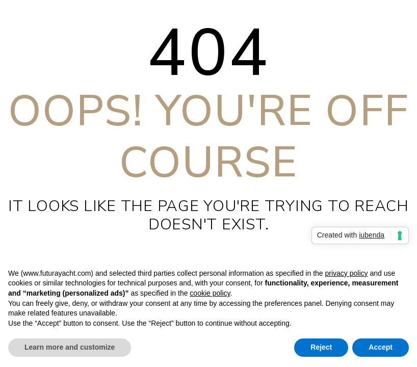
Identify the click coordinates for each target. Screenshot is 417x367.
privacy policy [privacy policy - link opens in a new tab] (346, 273)
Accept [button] (381, 347)
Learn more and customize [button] (69, 347)
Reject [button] (321, 347)
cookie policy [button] (210, 293)
